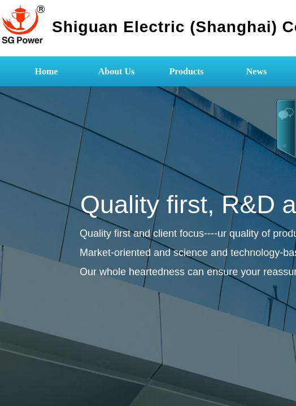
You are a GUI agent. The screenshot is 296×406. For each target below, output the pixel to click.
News (256, 71)
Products (186, 71)
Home (46, 71)
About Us (116, 71)
